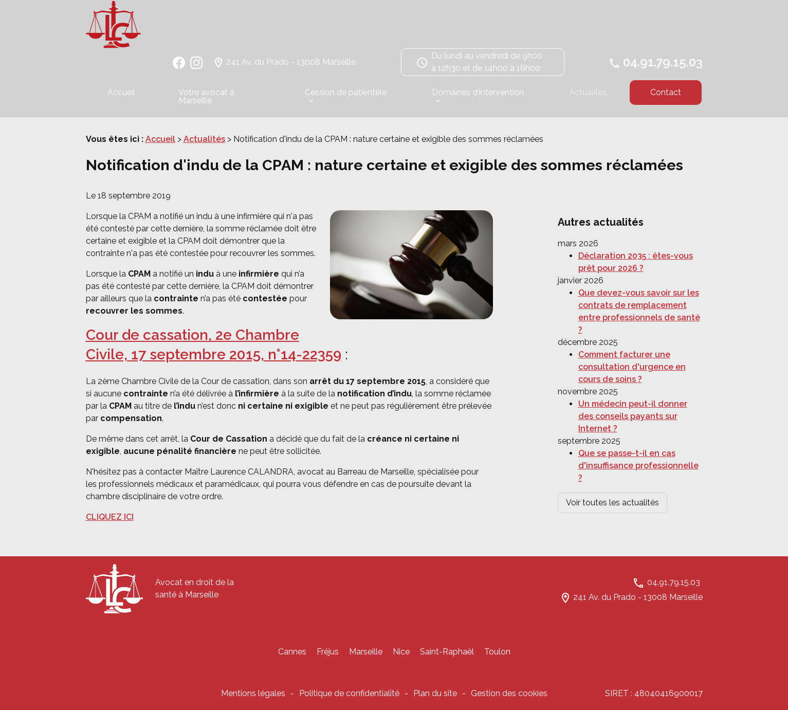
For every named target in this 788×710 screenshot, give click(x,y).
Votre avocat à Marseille (206, 101)
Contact (665, 97)
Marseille (365, 657)
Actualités (588, 97)
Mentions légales (253, 698)
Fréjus (328, 657)
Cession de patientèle (346, 97)
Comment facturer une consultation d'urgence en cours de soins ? (632, 346)
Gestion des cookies (509, 698)
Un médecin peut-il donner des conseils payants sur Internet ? (632, 395)
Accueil (121, 97)
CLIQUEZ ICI (110, 522)
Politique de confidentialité (349, 698)
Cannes (292, 657)
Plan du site (435, 698)
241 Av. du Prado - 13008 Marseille (291, 66)
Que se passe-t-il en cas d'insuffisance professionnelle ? (638, 445)
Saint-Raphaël (447, 657)
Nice (401, 657)
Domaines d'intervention (478, 97)
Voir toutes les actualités (612, 482)
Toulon (497, 657)
